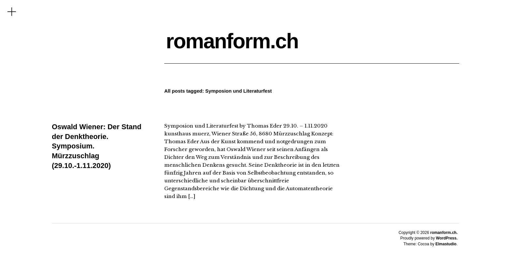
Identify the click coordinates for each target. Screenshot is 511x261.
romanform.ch (232, 41)
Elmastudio (446, 244)
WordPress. (447, 238)
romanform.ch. (444, 232)
